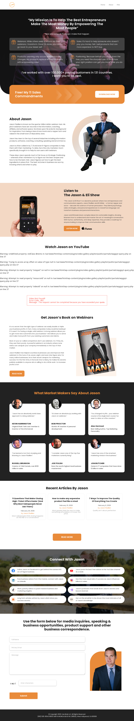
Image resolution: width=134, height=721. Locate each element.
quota (102, 302)
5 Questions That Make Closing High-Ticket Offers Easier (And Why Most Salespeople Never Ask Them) (27, 502)
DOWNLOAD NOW (107, 94)
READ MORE (67, 537)
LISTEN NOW (72, 228)
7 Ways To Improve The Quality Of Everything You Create (104, 499)
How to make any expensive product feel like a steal (66, 499)
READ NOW (17, 373)
